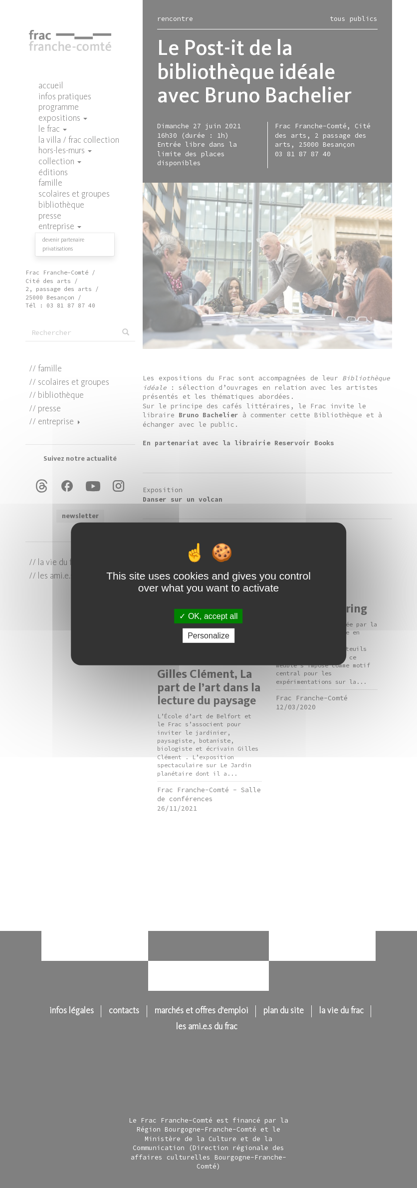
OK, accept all (208, 616)
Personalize (208, 635)
